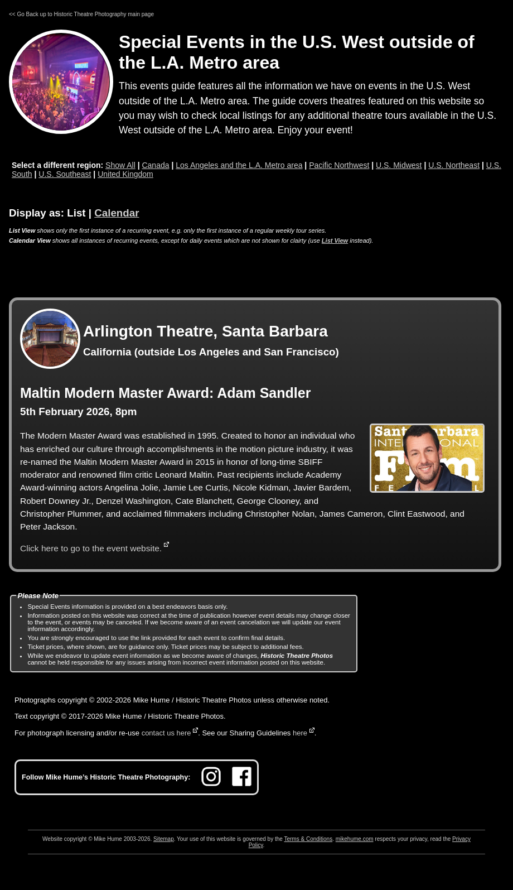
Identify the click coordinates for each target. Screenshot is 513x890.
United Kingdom (125, 174)
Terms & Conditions (308, 839)
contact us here (166, 733)
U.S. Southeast (64, 174)
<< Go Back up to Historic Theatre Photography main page (81, 14)
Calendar (116, 213)
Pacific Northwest (339, 165)
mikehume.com (355, 839)
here (300, 733)
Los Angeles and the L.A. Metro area (239, 165)
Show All (120, 165)
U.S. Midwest (399, 165)
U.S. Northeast (454, 165)
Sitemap (163, 839)
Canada (155, 165)
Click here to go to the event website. (91, 548)
